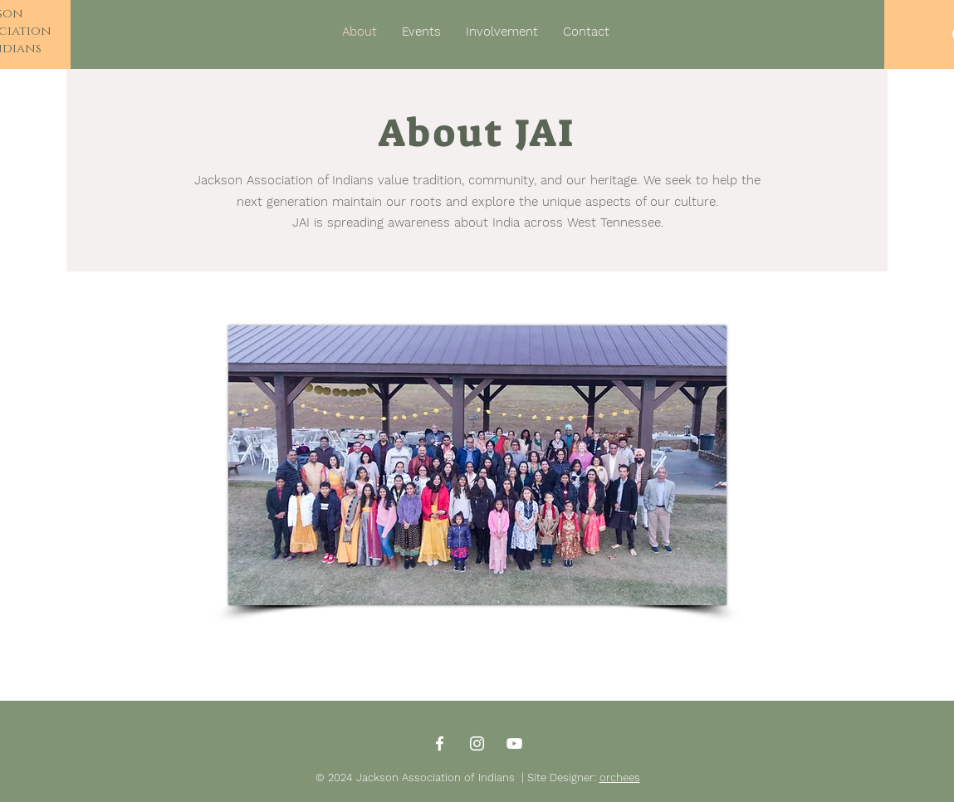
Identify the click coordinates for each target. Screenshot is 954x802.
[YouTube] (514, 743)
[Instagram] (477, 743)
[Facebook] (439, 743)
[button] (501, 31)
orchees (619, 777)
